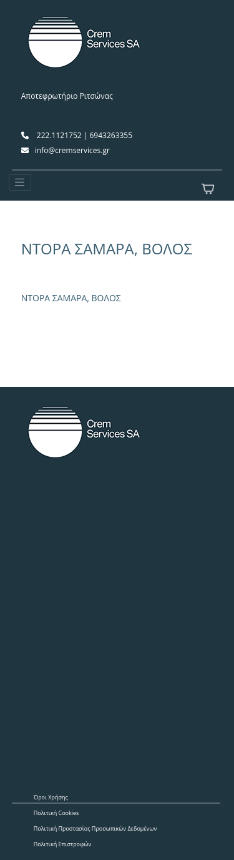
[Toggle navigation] (20, 182)
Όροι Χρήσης (51, 797)
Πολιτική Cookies (56, 813)
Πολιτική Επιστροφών (63, 844)
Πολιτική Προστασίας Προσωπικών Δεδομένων (95, 828)
